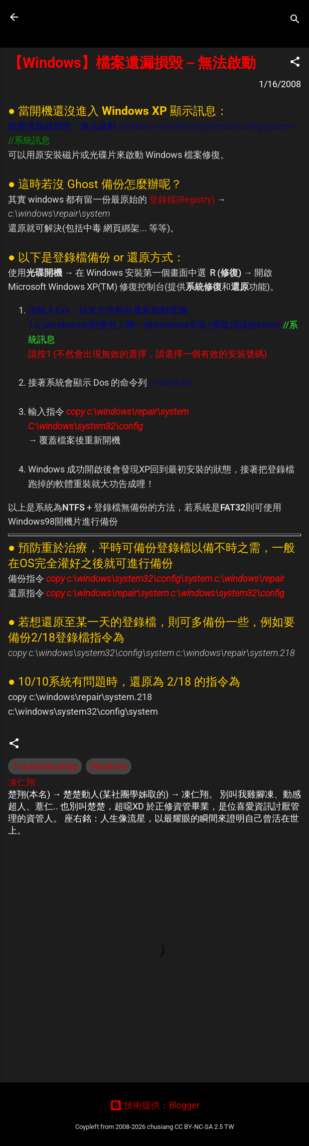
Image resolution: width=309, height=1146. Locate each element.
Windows (108, 766)
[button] (295, 63)
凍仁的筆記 (72, 17)
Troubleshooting (45, 766)
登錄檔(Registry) (182, 199)
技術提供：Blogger (155, 1105)
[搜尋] (295, 20)
